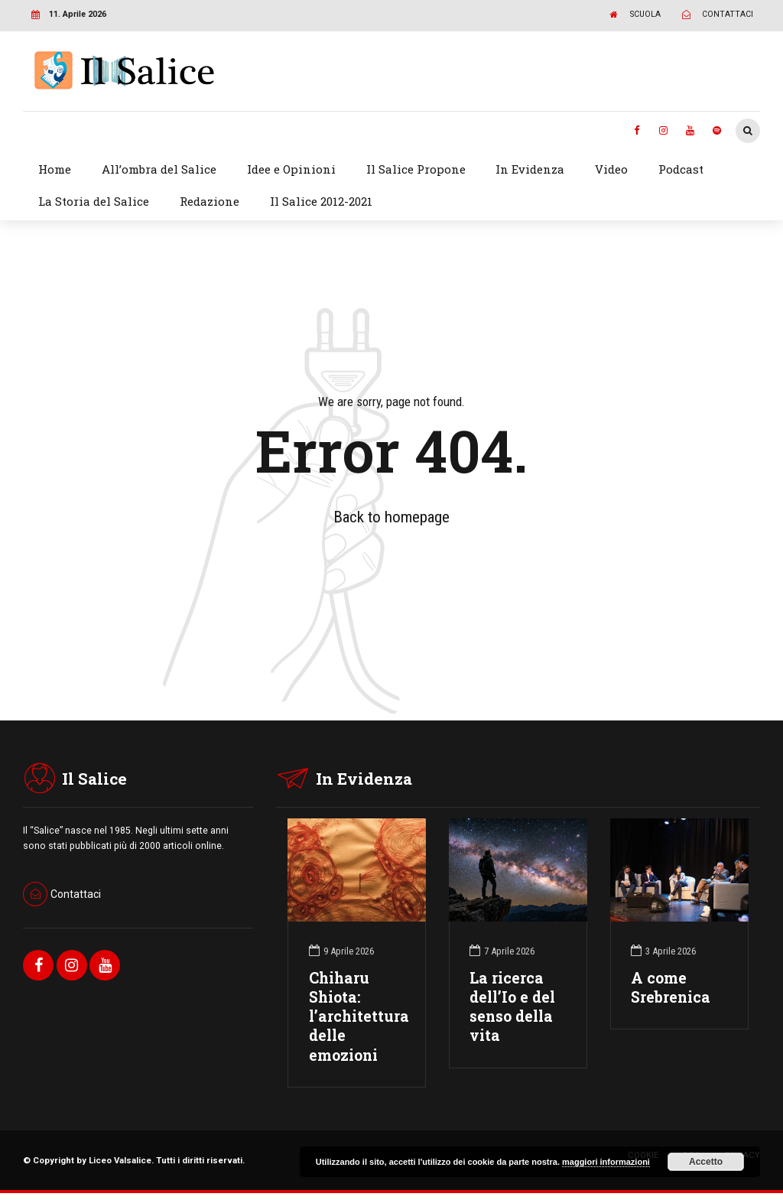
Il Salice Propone (416, 169)
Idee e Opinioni (291, 169)
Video (611, 169)
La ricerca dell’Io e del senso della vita (512, 1007)
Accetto (706, 1161)
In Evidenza (529, 169)
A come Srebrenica (670, 987)
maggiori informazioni (606, 1161)
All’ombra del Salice (159, 169)
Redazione (209, 201)
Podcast (680, 169)
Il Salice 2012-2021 (321, 201)
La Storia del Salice (93, 201)
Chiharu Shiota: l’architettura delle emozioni (359, 1016)
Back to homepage (391, 517)
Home (54, 169)
